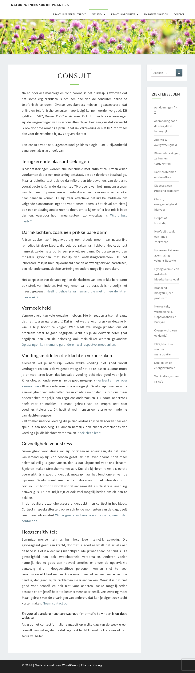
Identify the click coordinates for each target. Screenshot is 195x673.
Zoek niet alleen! (89, 433)
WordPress (70, 665)
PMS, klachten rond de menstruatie (163, 349)
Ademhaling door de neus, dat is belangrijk (165, 126)
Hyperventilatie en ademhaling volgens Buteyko (166, 255)
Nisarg (97, 665)
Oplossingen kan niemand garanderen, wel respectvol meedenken (68, 344)
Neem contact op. (55, 603)
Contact (179, 14)
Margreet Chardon (156, 14)
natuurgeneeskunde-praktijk (40, 4)
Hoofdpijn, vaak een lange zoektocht (164, 236)
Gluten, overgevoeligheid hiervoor (165, 204)
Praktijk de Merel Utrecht (69, 14)
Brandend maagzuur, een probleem (163, 293)
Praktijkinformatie (123, 14)
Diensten (97, 14)
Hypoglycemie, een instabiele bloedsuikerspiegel (166, 274)
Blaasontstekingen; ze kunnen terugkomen (167, 158)
